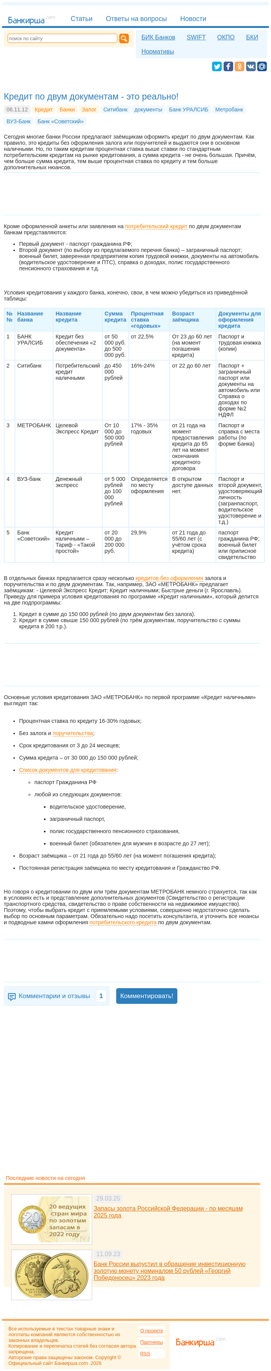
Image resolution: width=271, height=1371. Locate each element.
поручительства (73, 733)
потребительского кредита (123, 922)
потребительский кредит (156, 226)
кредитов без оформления (169, 578)
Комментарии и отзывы (62, 996)
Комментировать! (146, 996)
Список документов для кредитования (67, 770)
